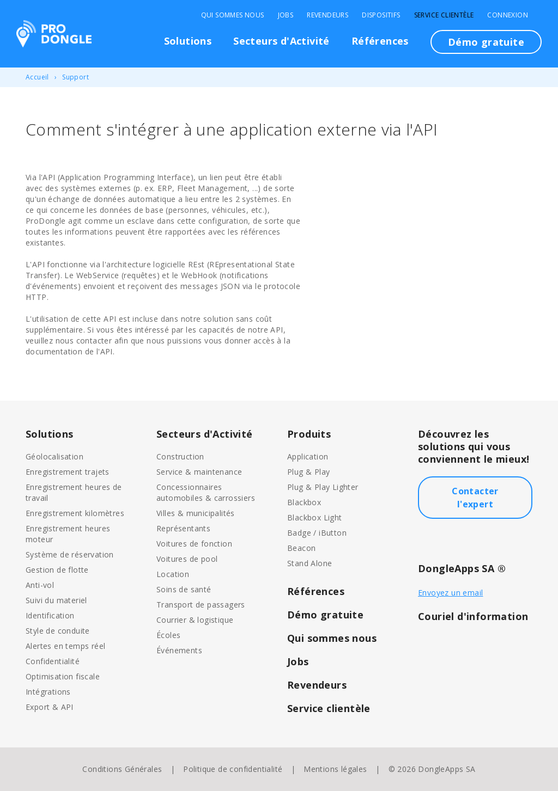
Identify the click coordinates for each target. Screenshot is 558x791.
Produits (309, 433)
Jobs (286, 15)
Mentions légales (335, 769)
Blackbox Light (314, 517)
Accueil (37, 77)
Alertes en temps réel (65, 646)
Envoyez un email (450, 592)
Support (75, 77)
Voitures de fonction (194, 543)
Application (307, 456)
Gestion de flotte (57, 570)
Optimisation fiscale (63, 676)
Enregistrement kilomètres (75, 513)
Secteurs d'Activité (281, 40)
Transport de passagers (200, 604)
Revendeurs (327, 15)
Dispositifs (381, 15)
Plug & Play (308, 472)
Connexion (507, 15)
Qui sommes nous (232, 15)
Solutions (188, 40)
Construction (180, 456)
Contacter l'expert (475, 497)
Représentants (183, 528)
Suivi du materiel (56, 600)
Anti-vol (40, 585)
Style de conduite (58, 631)
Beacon (301, 548)
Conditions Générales (122, 769)
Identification (50, 615)
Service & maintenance (199, 472)
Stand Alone (309, 563)
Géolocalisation (54, 456)
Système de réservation (70, 554)
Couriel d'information (473, 616)
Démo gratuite (486, 41)
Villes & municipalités (195, 513)
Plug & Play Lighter (323, 487)
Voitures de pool (186, 559)
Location (172, 574)
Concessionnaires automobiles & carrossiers (205, 492)
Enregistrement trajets (68, 472)
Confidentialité (53, 661)
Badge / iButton (317, 533)
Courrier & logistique (194, 620)
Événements (179, 650)
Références (380, 40)
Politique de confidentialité (232, 769)
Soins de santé (183, 589)
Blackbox (304, 502)
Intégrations (48, 691)
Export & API (50, 707)
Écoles (168, 635)
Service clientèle (444, 15)
